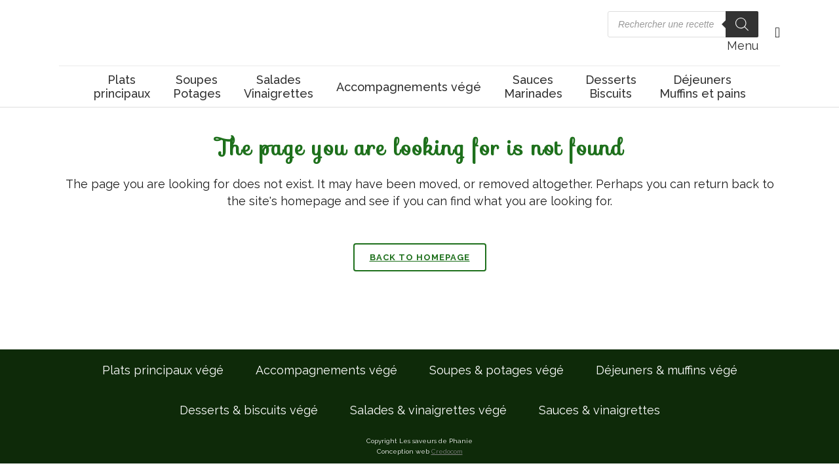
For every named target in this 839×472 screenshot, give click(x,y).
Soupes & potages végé (496, 370)
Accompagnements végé (408, 87)
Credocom (447, 451)
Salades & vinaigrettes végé (428, 410)
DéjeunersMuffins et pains (702, 86)
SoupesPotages (197, 86)
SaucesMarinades (533, 86)
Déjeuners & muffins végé (666, 370)
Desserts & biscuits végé (249, 410)
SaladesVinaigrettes (278, 86)
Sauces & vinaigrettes (599, 410)
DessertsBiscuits (610, 86)
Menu (742, 45)
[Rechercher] (742, 24)
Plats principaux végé (163, 370)
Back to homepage (420, 257)
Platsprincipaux (122, 86)
